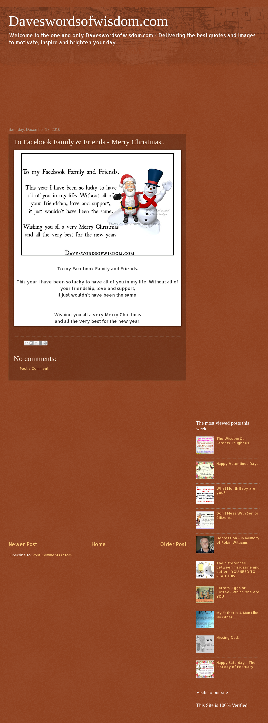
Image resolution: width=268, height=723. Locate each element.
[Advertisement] (134, 86)
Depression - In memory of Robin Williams (237, 540)
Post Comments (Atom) (53, 555)
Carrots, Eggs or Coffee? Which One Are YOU (237, 592)
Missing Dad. (227, 637)
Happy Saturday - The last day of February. (236, 664)
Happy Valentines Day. (237, 463)
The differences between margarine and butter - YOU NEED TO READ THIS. (237, 569)
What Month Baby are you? (235, 490)
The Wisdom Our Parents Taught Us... (233, 440)
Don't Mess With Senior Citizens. (237, 515)
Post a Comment (34, 368)
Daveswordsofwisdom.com (88, 21)
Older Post (173, 544)
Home (98, 544)
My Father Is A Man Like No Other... (237, 614)
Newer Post (23, 544)
